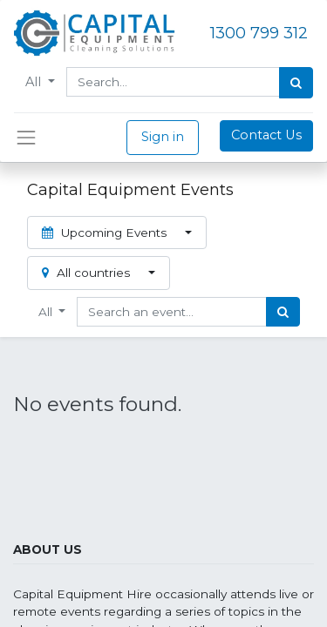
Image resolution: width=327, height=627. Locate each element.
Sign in (162, 137)
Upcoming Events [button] (106, 232)
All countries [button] (87, 273)
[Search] (296, 82)
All (34, 82)
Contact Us (266, 135)
